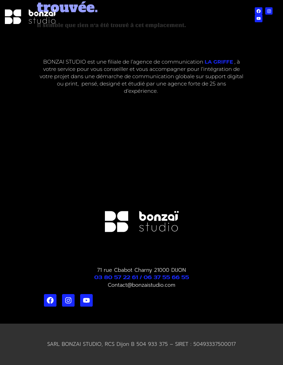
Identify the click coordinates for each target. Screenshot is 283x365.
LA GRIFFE (219, 61)
